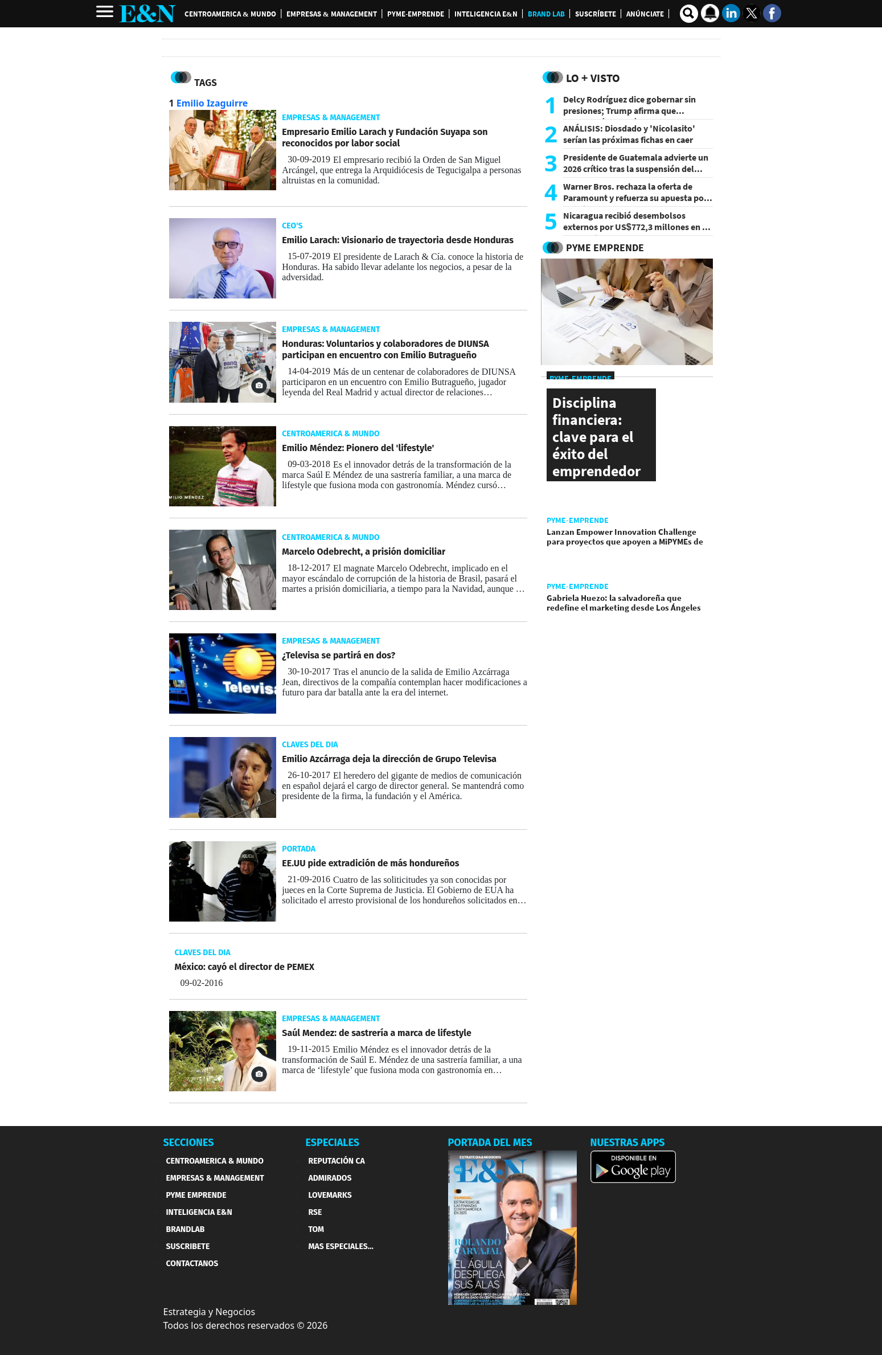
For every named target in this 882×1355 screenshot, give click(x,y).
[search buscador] (689, 14)
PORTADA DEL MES (490, 1142)
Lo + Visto (593, 78)
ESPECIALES (333, 1142)
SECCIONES (188, 1142)
